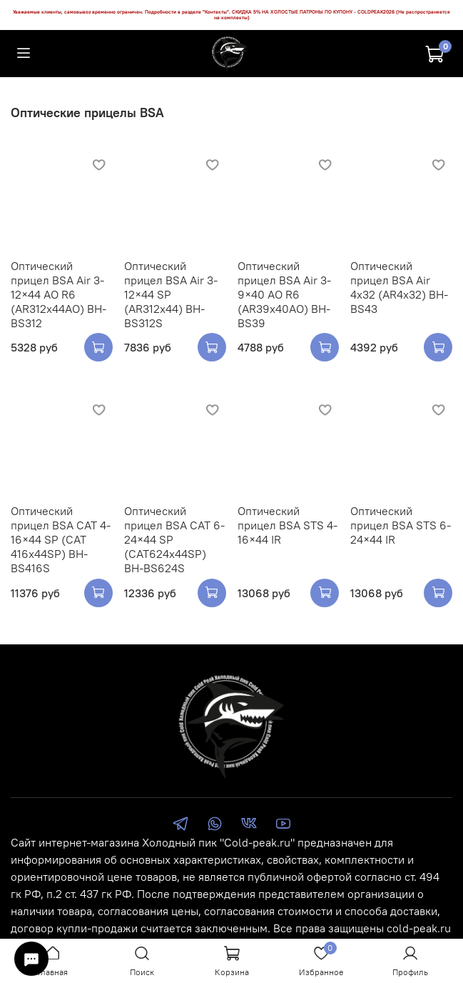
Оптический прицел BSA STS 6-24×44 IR (400, 525)
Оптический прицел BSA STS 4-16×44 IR (287, 525)
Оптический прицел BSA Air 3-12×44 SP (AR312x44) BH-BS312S (171, 294)
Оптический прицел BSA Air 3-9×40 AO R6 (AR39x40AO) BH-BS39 (284, 294)
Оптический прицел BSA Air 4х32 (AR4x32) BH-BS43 (399, 287)
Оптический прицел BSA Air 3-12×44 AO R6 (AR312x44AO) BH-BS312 (58, 294)
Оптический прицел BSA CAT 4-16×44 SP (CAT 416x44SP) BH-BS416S (61, 539)
